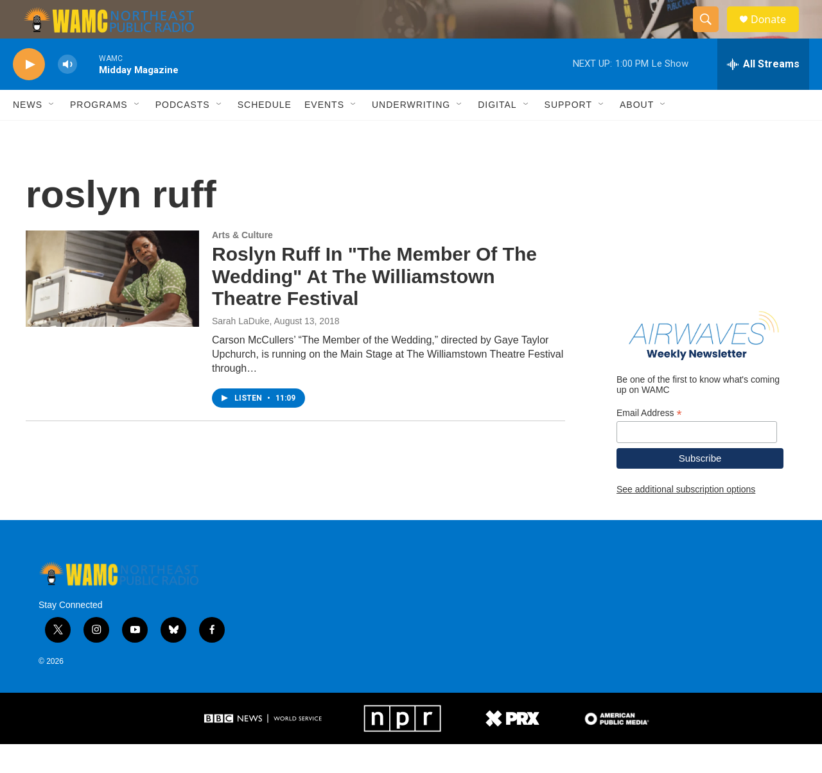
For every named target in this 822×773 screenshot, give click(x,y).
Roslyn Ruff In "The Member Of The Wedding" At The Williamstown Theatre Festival (374, 305)
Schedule (265, 133)
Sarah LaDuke (241, 350)
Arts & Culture (242, 264)
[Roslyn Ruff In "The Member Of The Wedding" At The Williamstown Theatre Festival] (112, 307)
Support (568, 133)
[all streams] (763, 93)
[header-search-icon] (711, 34)
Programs (99, 133)
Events (324, 133)
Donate (776, 33)
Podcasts (182, 133)
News (27, 133)
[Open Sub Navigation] (52, 133)
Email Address (649, 442)
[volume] (67, 93)
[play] (29, 93)
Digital (497, 133)
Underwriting (411, 133)
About (637, 133)
